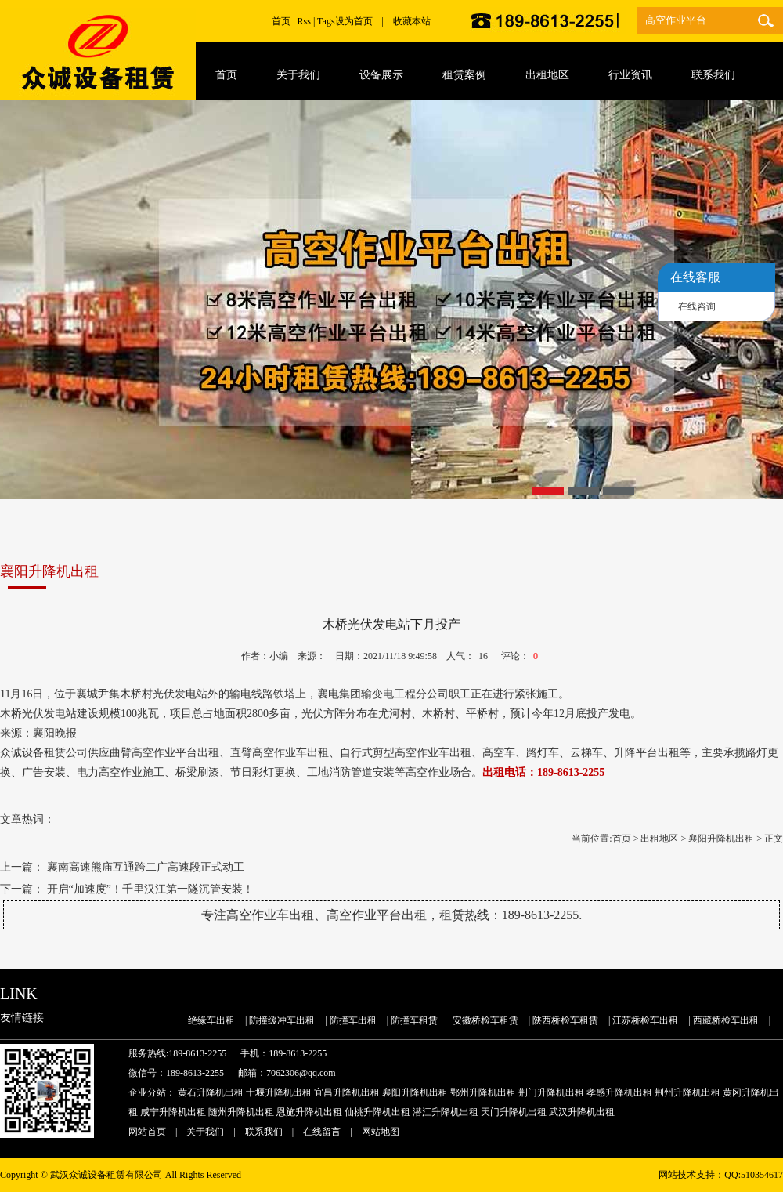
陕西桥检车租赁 (565, 1020)
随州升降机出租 (241, 1112)
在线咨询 (697, 306)
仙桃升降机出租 (377, 1112)
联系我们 (264, 1131)
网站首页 (147, 1131)
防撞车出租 (353, 1020)
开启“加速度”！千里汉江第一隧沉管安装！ (150, 889)
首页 (281, 21)
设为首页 (354, 21)
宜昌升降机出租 (347, 1092)
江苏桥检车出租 (645, 1020)
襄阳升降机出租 (721, 838)
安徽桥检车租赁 (485, 1020)
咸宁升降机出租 (173, 1112)
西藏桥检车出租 (726, 1020)
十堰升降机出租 (279, 1092)
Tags (326, 21)
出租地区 (659, 838)
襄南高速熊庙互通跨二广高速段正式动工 (145, 867)
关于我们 (205, 1131)
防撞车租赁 (414, 1020)
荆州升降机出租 (687, 1092)
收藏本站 (412, 21)
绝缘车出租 (211, 1020)
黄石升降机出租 (211, 1092)
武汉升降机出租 (582, 1112)
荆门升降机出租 (551, 1092)
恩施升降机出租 (309, 1112)
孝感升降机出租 (619, 1092)
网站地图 (380, 1131)
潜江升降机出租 (445, 1112)
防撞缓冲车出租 (282, 1020)
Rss (304, 21)
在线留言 (322, 1131)
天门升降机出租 (514, 1112)
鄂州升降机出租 (483, 1092)
